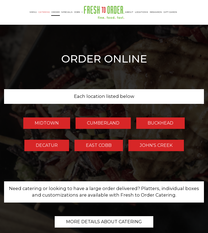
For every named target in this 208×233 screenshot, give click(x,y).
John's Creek (150, 146)
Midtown (41, 124)
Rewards (156, 12)
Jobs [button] (78, 12)
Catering (44, 12)
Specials (67, 12)
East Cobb (93, 146)
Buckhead (154, 124)
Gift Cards (170, 12)
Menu (33, 12)
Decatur (41, 146)
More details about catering (104, 221)
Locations (141, 12)
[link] (104, 12)
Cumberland (97, 124)
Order (55, 12)
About (129, 12)
